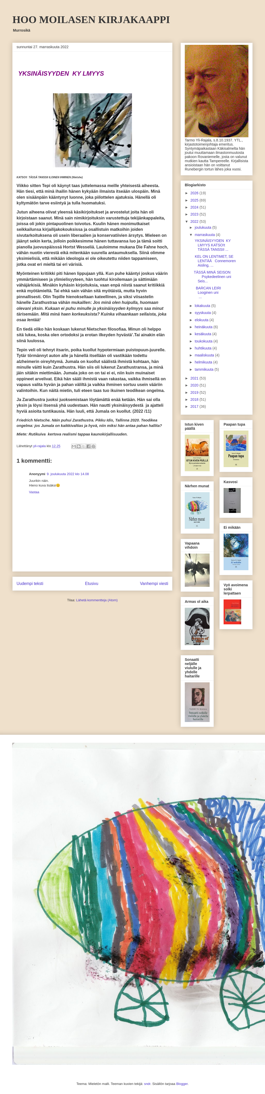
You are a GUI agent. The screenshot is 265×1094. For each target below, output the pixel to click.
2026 (195, 193)
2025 (195, 200)
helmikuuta (204, 362)
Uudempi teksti (30, 583)
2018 (195, 399)
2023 (195, 214)
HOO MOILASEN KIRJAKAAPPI (91, 19)
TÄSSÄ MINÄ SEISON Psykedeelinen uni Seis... (215, 276)
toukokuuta (204, 341)
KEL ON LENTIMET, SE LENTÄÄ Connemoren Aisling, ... (215, 260)
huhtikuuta (203, 348)
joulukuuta (203, 227)
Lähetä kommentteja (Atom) (96, 600)
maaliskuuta (205, 355)
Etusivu (91, 583)
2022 (195, 221)
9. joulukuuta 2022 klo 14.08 (68, 474)
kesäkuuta (203, 334)
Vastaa (34, 492)
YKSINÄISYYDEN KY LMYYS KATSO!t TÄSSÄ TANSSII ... (212, 245)
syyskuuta (203, 313)
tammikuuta (204, 369)
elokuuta (202, 320)
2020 (195, 385)
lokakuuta (203, 306)
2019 (195, 392)
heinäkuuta (204, 327)
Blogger (182, 1084)
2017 (195, 406)
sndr (147, 1084)
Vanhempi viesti (154, 583)
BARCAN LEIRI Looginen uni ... (214, 292)
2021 (195, 378)
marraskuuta (205, 235)
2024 (195, 207)
